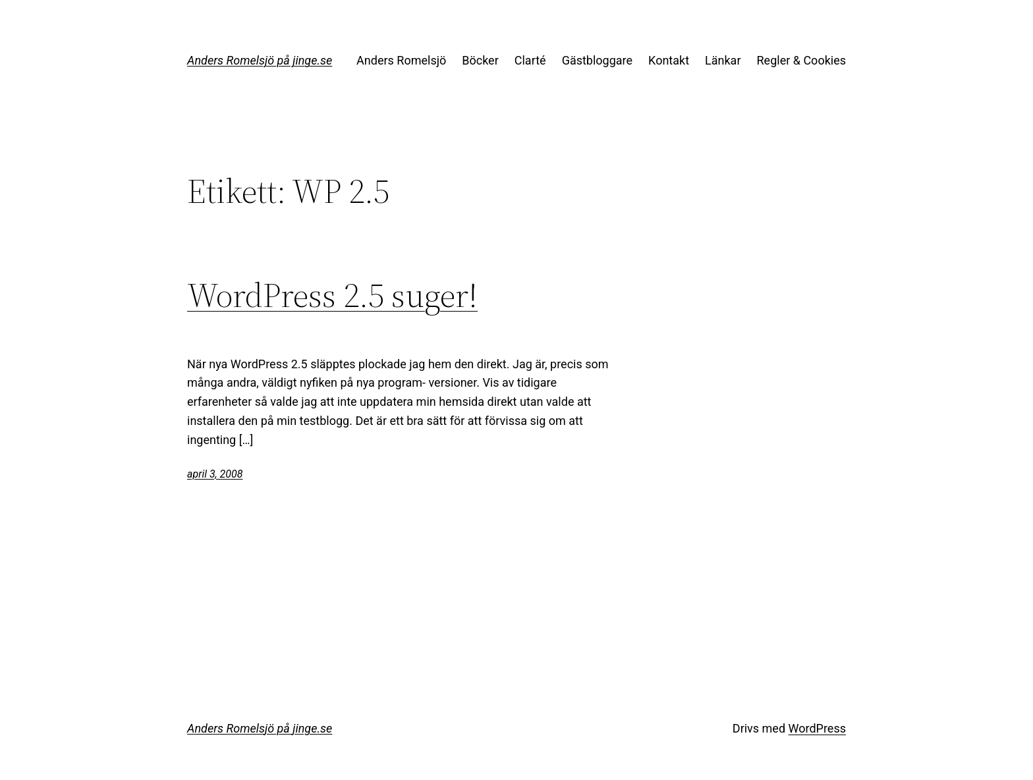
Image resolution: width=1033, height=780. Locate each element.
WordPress (817, 728)
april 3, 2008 (214, 474)
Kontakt (668, 60)
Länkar (722, 60)
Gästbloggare (597, 60)
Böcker (480, 60)
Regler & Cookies (801, 60)
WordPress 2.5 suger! (332, 295)
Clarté (530, 60)
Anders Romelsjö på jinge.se (259, 60)
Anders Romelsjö (401, 60)
